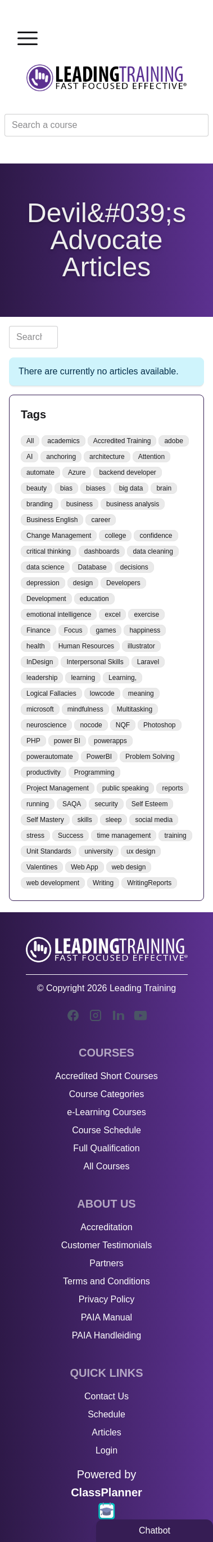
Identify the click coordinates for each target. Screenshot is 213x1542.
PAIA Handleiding (106, 1335)
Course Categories (106, 1094)
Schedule (106, 1414)
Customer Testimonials (106, 1245)
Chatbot (154, 1530)
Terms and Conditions (106, 1281)
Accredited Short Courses (106, 1076)
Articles (106, 1432)
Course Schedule (106, 1130)
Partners (106, 1263)
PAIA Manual (106, 1317)
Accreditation (106, 1227)
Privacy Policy (107, 1299)
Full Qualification (106, 1148)
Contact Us (106, 1396)
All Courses (107, 1166)
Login (106, 1450)
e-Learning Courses (106, 1112)
